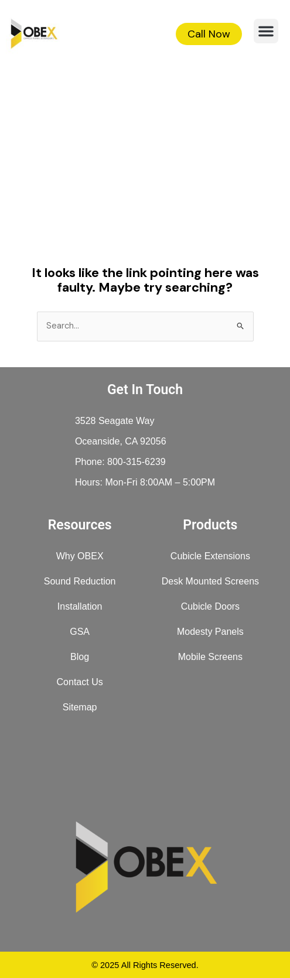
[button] (266, 31)
